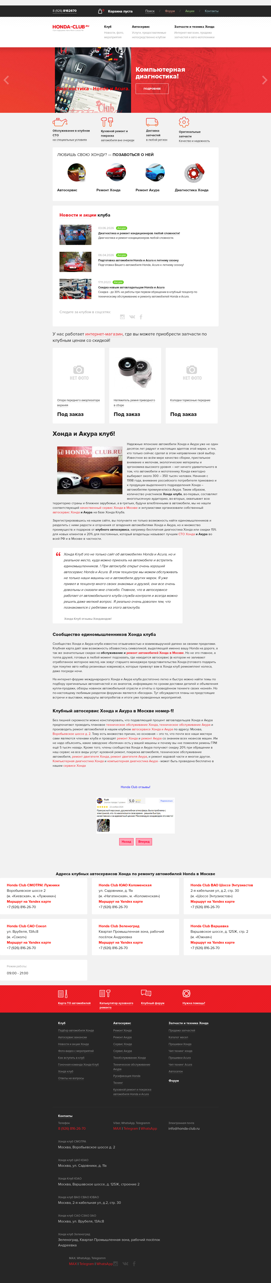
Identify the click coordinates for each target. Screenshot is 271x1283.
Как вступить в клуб (71, 1058)
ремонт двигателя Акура (129, 757)
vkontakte (132, 316)
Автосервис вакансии (72, 1037)
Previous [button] (6, 80)
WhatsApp (149, 1128)
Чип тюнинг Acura (180, 1064)
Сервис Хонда (122, 1044)
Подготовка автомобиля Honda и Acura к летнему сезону (138, 260)
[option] (135, 80)
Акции (189, 11)
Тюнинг (118, 1083)
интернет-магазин (104, 334)
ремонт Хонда (127, 738)
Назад (126, 842)
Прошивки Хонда (180, 1044)
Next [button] (265, 80)
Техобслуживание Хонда (129, 1058)
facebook (141, 317)
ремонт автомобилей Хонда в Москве (155, 653)
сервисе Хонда (74, 766)
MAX (117, 1128)
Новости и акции (77, 215)
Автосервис (122, 1023)
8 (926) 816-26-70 (72, 1128)
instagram (122, 317)
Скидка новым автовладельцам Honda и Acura (131, 287)
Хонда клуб (65, 1071)
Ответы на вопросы (71, 1078)
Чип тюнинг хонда (180, 1051)
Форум (170, 11)
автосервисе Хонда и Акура (152, 729)
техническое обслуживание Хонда (132, 725)
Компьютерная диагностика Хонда (78, 761)
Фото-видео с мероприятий (76, 1051)
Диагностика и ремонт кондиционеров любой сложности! (139, 233)
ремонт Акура (151, 738)
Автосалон (176, 1071)
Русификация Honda (126, 1076)
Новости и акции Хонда (73, 1044)
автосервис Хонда (66, 512)
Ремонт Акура (122, 1037)
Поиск (150, 11)
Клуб (61, 1023)
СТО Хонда (186, 534)
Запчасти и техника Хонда (189, 1023)
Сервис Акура (122, 1051)
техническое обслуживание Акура (184, 725)
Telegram (131, 1128)
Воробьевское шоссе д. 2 (71, 734)
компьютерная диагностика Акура (132, 761)
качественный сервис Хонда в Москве (109, 508)
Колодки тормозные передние (190, 400)
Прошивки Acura (180, 1058)
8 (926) (65, 11)
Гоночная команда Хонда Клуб (78, 1064)
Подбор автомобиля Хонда (76, 1030)
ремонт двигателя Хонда (90, 757)
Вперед (144, 842)
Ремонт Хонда (122, 1030)
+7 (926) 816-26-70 (21, 907)
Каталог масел (178, 1037)
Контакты (212, 11)
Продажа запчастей (182, 1030)
